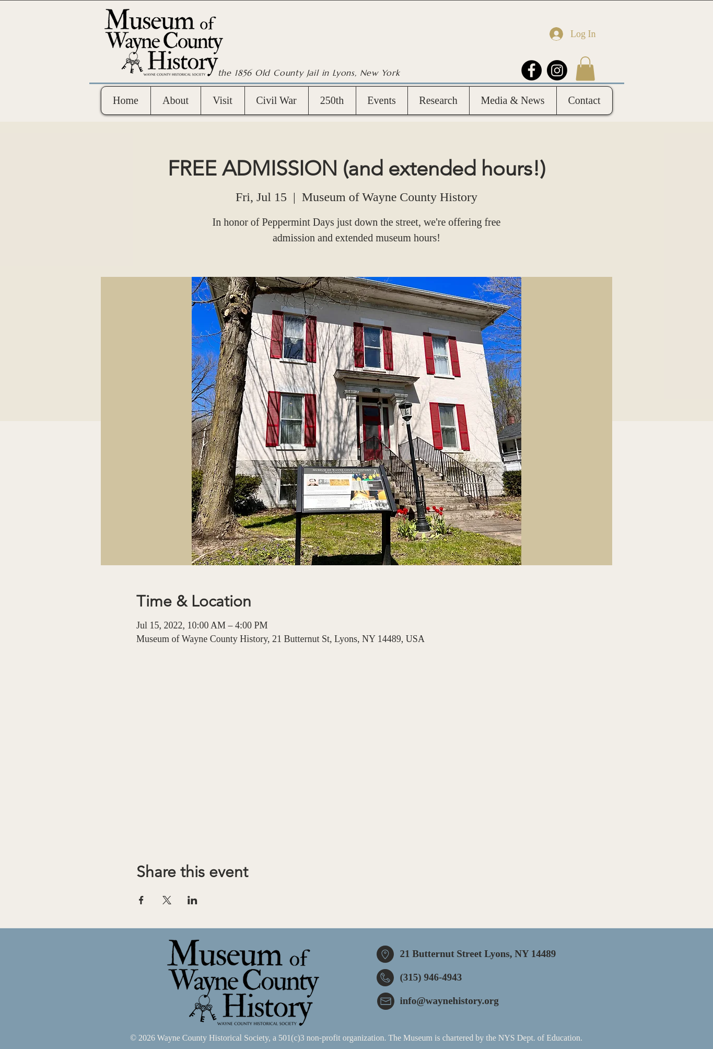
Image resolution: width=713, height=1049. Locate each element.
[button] (585, 68)
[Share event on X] (167, 900)
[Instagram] (557, 70)
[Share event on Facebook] (141, 900)
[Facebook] (531, 70)
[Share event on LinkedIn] (192, 900)
